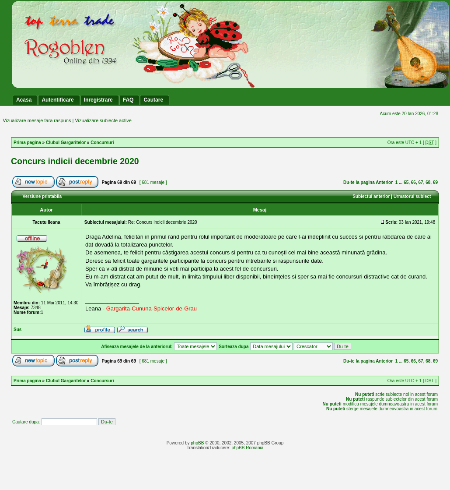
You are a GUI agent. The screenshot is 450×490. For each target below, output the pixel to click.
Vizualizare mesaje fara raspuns (37, 120)
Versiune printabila (42, 196)
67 (421, 182)
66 (413, 182)
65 (406, 182)
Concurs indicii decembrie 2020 (75, 161)
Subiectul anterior (371, 196)
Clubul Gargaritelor (66, 142)
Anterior (384, 182)
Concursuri (102, 142)
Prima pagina (27, 142)
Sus (17, 329)
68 (428, 182)
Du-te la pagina (359, 182)
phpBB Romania (247, 447)
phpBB (197, 443)
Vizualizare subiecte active (103, 120)
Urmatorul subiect (412, 196)
